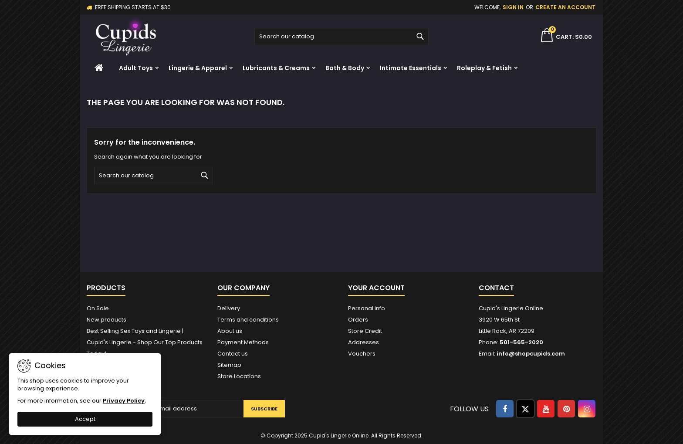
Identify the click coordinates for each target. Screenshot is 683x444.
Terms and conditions (248, 319)
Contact (496, 288)
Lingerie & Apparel (198, 68)
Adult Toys (136, 68)
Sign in (513, 7)
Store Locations (239, 376)
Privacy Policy (124, 401)
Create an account (565, 7)
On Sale (98, 308)
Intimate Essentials (410, 68)
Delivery (228, 308)
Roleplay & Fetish (484, 68)
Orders (358, 319)
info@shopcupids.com (531, 353)
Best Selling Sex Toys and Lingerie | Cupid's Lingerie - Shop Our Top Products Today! (145, 342)
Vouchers (361, 353)
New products (106, 319)
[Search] (341, 36)
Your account (376, 288)
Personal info (366, 308)
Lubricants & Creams (276, 68)
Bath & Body (344, 68)
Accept (85, 419)
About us (229, 331)
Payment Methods (243, 342)
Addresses (363, 342)
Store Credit (365, 331)
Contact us (232, 353)
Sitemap (229, 365)
